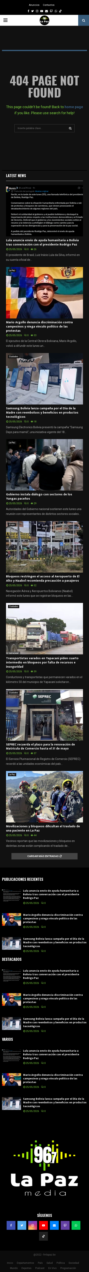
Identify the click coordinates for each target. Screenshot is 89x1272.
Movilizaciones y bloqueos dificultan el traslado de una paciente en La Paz (43, 828)
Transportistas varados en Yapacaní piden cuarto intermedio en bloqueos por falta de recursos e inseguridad (42, 662)
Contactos (49, 5)
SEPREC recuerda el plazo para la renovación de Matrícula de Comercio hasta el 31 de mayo (40, 746)
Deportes (26, 1268)
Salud (50, 1263)
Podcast (39, 1268)
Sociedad (74, 1263)
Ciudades (13, 356)
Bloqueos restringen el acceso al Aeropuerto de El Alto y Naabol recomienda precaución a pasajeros (42, 578)
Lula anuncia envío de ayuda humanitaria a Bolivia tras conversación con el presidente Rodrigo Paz (42, 242)
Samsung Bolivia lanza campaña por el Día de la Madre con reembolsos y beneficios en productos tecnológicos (42, 413)
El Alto (12, 525)
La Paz (12, 270)
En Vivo (52, 1268)
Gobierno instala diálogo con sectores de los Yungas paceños (39, 496)
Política (61, 1263)
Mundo (12, 188)
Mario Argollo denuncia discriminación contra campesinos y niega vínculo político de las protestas (39, 327)
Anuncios (34, 5)
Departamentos (25, 1263)
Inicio (10, 1263)
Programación (68, 1268)
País (40, 1263)
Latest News (16, 175)
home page (74, 107)
